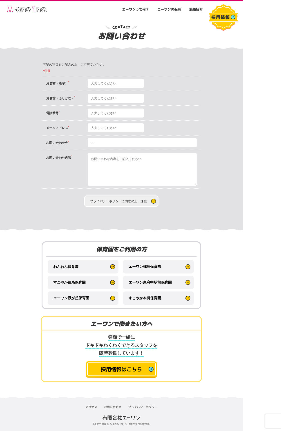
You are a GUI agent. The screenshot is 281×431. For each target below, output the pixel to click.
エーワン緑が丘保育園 (71, 298)
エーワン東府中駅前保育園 (150, 282)
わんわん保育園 (65, 267)
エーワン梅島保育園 (145, 267)
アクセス (91, 407)
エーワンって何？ (135, 9)
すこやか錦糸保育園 (69, 282)
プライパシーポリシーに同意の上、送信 (118, 201)
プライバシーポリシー (142, 407)
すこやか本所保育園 (145, 298)
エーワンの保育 (169, 9)
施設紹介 (196, 9)
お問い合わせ (112, 407)
